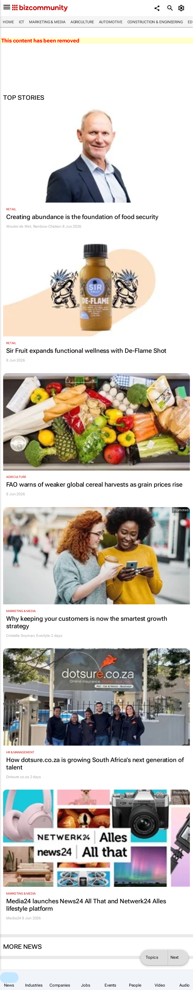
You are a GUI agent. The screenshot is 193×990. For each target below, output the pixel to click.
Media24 (13, 918)
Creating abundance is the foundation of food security (82, 217)
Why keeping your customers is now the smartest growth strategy (86, 622)
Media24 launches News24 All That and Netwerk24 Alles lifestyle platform (86, 904)
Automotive (110, 22)
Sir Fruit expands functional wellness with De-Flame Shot (86, 350)
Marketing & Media (47, 22)
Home (8, 22)
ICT (21, 22)
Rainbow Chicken (47, 226)
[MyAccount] (182, 8)
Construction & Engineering (155, 22)
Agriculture (82, 22)
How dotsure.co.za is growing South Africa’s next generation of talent (95, 763)
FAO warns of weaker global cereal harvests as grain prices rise (94, 484)
